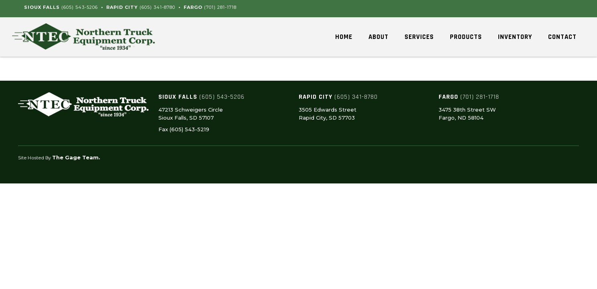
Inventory (515, 37)
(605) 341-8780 (157, 7)
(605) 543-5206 (79, 7)
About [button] (378, 37)
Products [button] (466, 37)
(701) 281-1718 (220, 7)
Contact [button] (562, 37)
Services (419, 37)
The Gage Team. (76, 157)
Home (343, 37)
